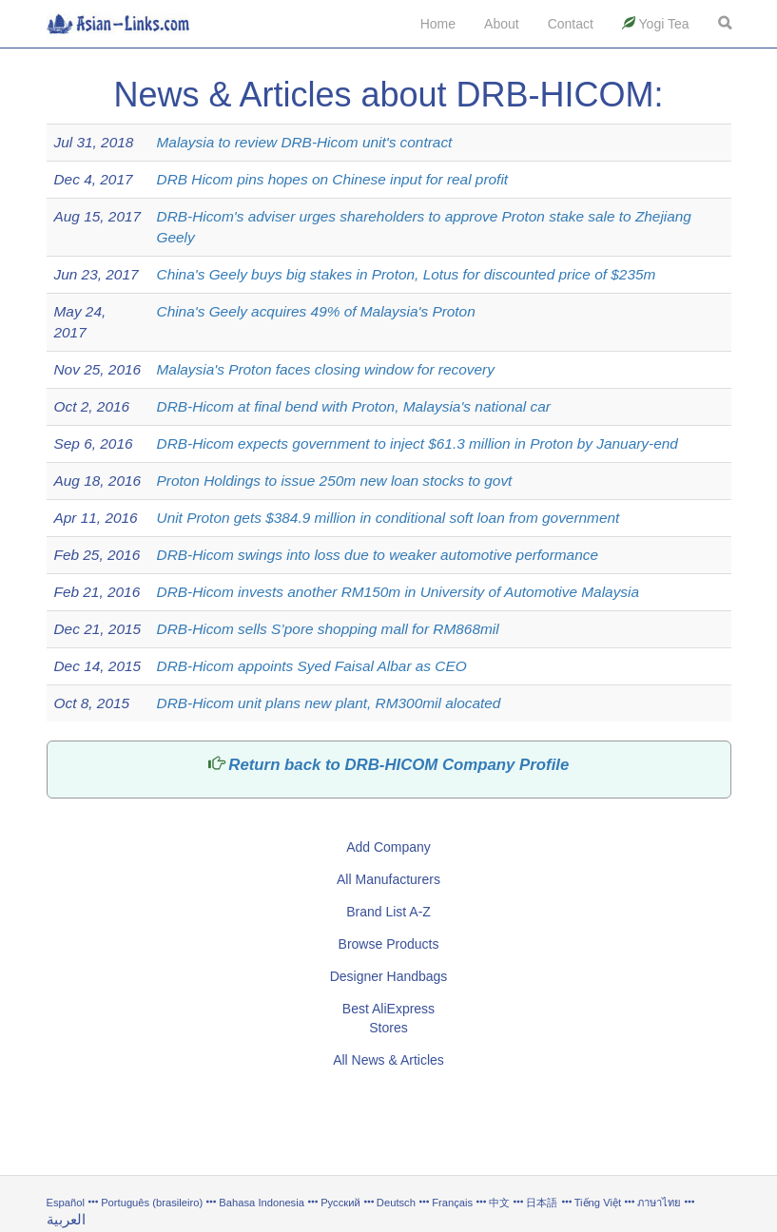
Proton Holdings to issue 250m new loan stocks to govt (335, 480)
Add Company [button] (388, 847)
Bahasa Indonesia (261, 1202)
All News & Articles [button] (388, 1060)
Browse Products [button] (389, 944)
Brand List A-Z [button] (388, 911)
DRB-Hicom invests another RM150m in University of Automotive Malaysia (398, 592)
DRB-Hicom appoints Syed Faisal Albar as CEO (312, 666)
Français (452, 1202)
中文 (499, 1202)
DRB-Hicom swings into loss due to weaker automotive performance (377, 555)
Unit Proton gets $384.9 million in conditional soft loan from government (388, 518)
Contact (570, 23)
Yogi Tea (656, 23)
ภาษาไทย (660, 1202)
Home (438, 23)
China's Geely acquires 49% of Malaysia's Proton (316, 311)
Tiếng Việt (597, 1202)
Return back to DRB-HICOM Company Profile (398, 765)
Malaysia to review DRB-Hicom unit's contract (305, 142)
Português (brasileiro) (152, 1202)
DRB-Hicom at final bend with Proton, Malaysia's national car (354, 406)
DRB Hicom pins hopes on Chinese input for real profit (333, 179)
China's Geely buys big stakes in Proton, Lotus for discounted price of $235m (406, 274)
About (501, 23)
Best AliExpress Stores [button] (388, 1018)
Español (66, 1202)
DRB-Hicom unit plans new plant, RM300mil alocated (329, 703)
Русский (340, 1202)
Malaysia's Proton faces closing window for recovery (326, 369)
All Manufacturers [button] (388, 879)
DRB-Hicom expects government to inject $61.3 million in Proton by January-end (417, 443)
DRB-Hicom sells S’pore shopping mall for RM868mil (328, 629)
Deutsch (396, 1202)
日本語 (541, 1202)
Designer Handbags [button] (389, 976)
